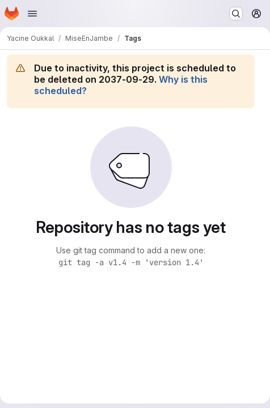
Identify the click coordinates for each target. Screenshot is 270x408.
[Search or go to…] (236, 13)
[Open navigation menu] (32, 14)
